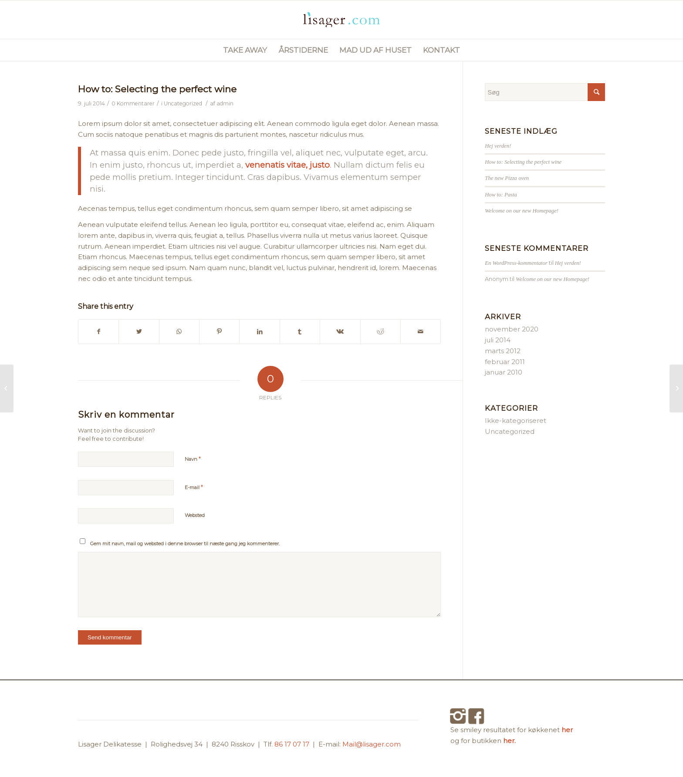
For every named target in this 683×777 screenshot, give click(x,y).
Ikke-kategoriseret (515, 420)
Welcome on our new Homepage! (521, 211)
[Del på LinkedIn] (259, 332)
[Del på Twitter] (139, 332)
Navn (193, 458)
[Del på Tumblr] (300, 332)
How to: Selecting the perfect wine (157, 89)
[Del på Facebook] (98, 332)
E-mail (194, 486)
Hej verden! (498, 146)
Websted (195, 515)
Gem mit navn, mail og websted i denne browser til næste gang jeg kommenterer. (185, 544)
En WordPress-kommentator (516, 263)
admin (224, 103)
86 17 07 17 (292, 744)
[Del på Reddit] (380, 332)
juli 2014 (498, 340)
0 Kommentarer (133, 103)
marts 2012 (503, 351)
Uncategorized (183, 103)
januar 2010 (503, 372)
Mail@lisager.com (371, 744)
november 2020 (511, 329)
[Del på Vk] (340, 332)
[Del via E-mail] (420, 332)
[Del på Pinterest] (219, 332)
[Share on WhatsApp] (179, 332)
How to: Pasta (501, 195)
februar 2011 (505, 362)
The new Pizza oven (507, 178)
